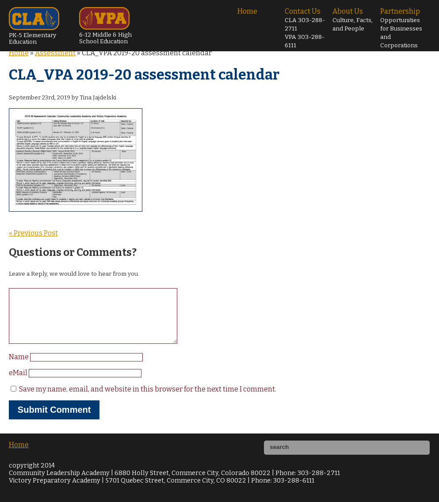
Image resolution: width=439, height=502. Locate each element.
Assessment (55, 53)
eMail (19, 383)
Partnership (401, 28)
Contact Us (305, 28)
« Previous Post (33, 233)
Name (19, 367)
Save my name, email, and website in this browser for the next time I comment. (147, 400)
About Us (352, 19)
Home (247, 11)
